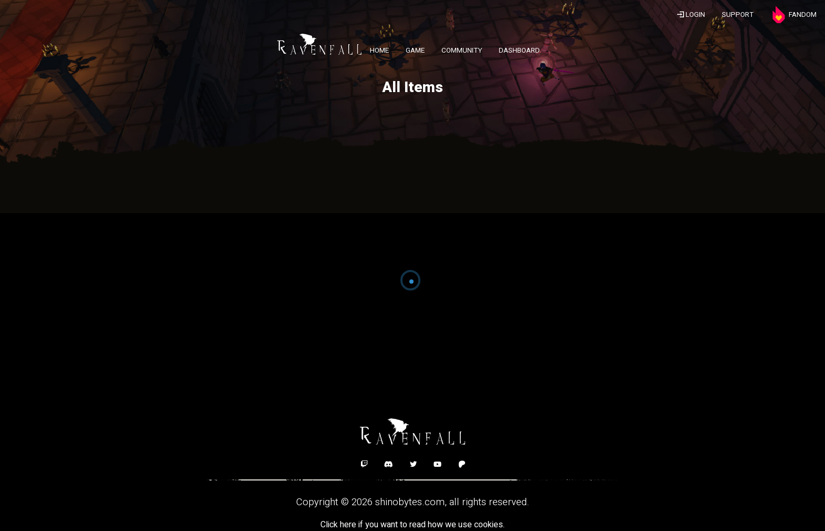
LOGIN (691, 14)
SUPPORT (737, 14)
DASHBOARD (519, 50)
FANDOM (793, 14)
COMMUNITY (461, 50)
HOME (379, 50)
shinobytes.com (410, 502)
